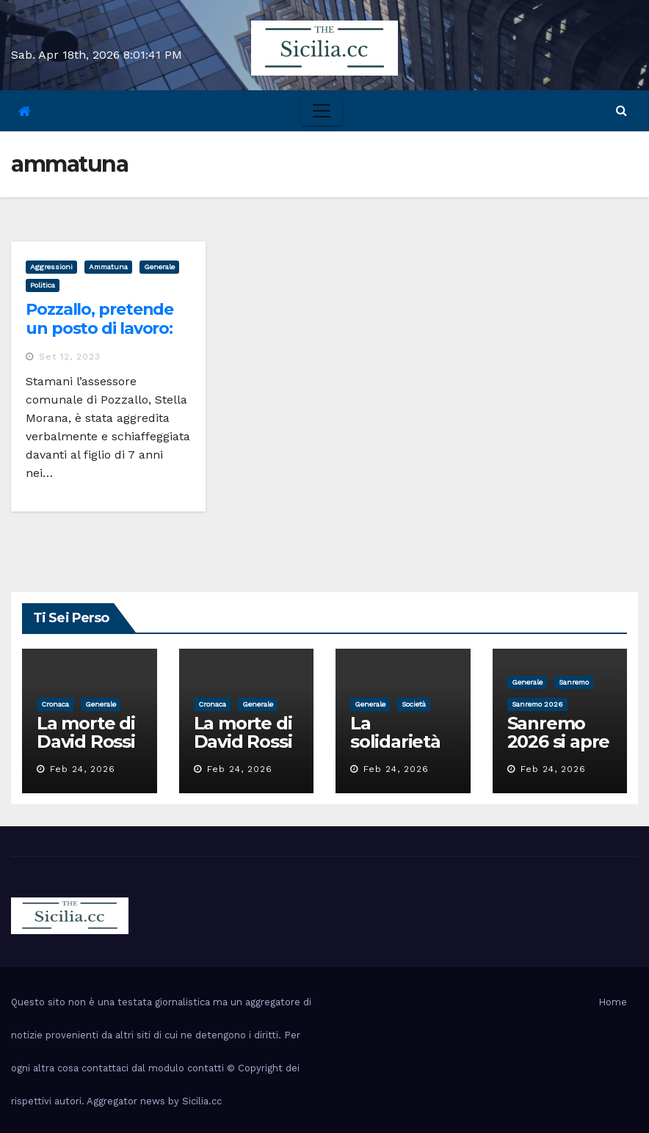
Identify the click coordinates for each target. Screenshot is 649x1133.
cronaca (55, 704)
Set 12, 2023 (70, 356)
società (414, 704)
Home (612, 1002)
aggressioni (51, 267)
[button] (621, 110)
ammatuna (108, 267)
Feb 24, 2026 (82, 769)
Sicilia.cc (202, 1101)
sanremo (574, 682)
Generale (159, 267)
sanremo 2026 (537, 704)
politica (42, 285)
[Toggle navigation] (321, 110)
